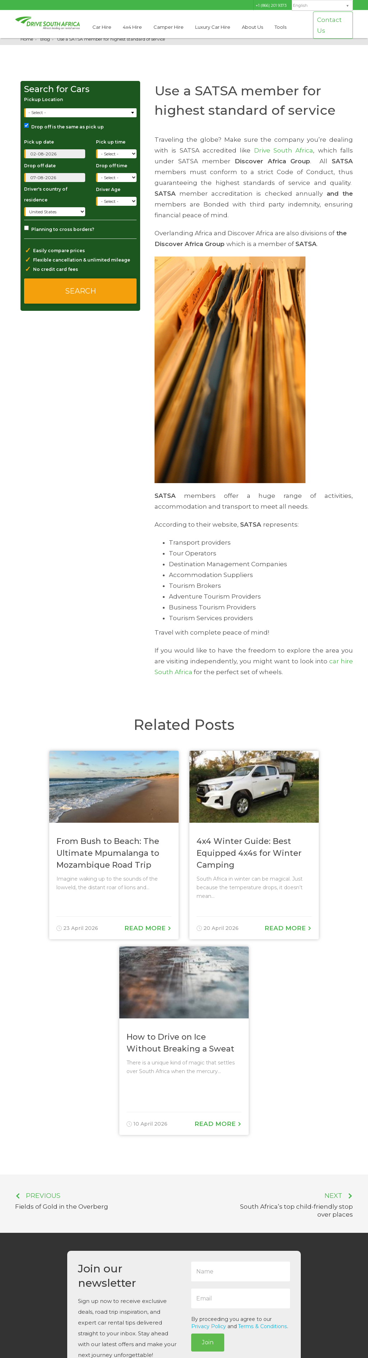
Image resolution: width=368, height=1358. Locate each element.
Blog (45, 39)
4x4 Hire (132, 27)
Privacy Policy (208, 1326)
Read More (147, 928)
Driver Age (108, 189)
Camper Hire (168, 27)
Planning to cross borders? (59, 229)
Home (26, 39)
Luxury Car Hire (212, 27)
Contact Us (329, 25)
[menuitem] (322, 5)
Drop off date (40, 165)
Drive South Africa (283, 150)
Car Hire (101, 27)
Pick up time (110, 142)
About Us (252, 27)
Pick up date (39, 142)
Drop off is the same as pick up (64, 126)
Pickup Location (43, 99)
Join (207, 1342)
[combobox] (81, 112)
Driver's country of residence (45, 194)
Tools (280, 27)
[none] (322, 6)
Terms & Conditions (262, 1326)
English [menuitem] (300, 6)
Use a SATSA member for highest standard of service (111, 39)
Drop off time (111, 165)
